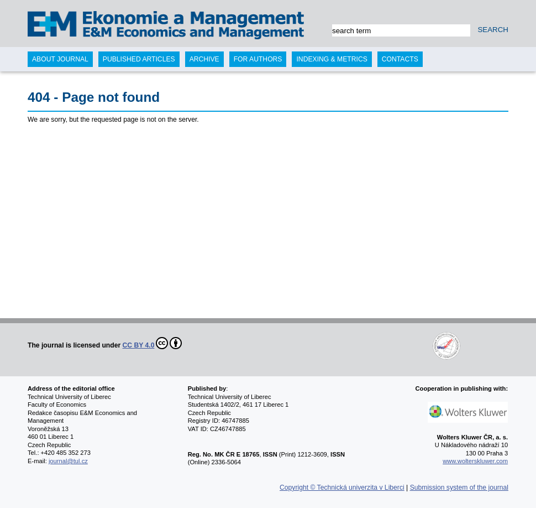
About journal (60, 59)
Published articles (139, 59)
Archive (204, 59)
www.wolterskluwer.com (475, 461)
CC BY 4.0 (152, 343)
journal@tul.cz (68, 461)
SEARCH (492, 29)
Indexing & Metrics (331, 59)
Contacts (400, 59)
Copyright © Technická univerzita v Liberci (342, 487)
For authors (258, 59)
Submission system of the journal (459, 487)
